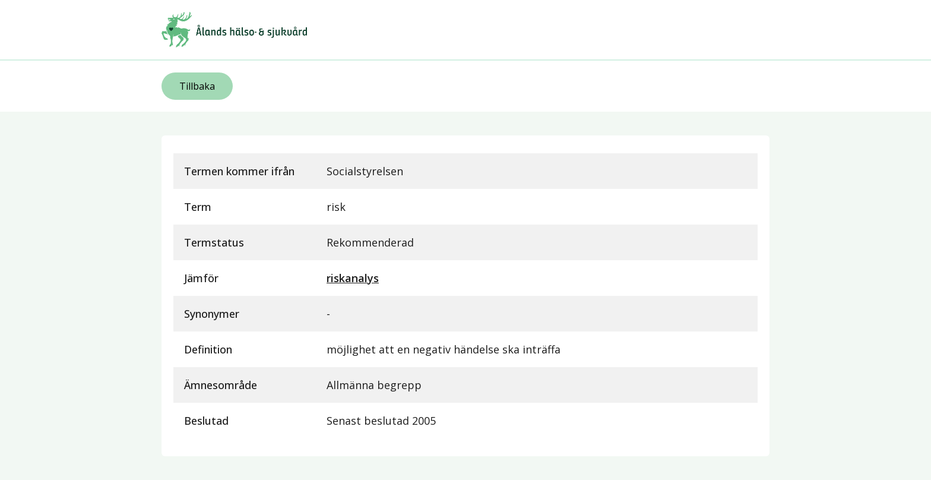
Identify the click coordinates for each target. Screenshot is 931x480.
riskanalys (353, 278)
